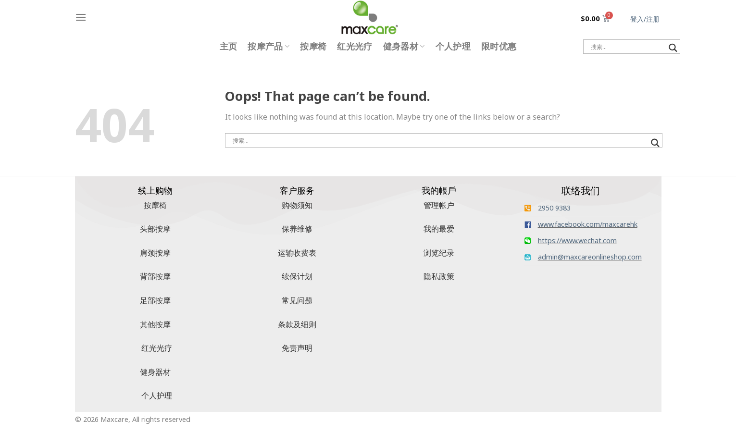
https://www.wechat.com (577, 240)
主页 (228, 46)
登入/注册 (645, 19)
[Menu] (81, 17)
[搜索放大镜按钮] (673, 48)
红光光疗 (354, 46)
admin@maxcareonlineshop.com (590, 256)
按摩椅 (313, 46)
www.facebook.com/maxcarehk (587, 224)
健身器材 (404, 46)
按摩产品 (268, 46)
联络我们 (580, 190)
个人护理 (453, 46)
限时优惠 (498, 46)
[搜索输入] (627, 46)
